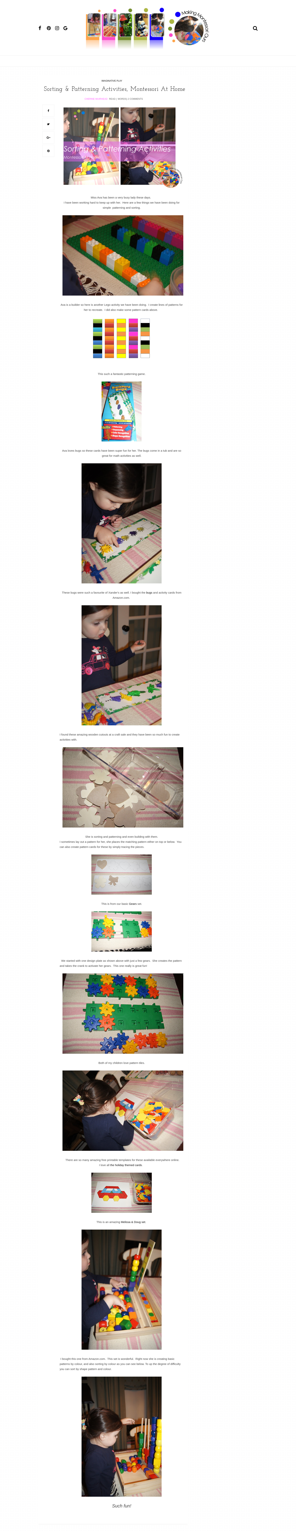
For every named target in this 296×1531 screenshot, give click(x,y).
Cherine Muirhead (96, 105)
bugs (148, 599)
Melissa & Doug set (133, 1228)
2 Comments (135, 105)
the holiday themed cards (126, 1171)
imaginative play (112, 81)
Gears (133, 910)
